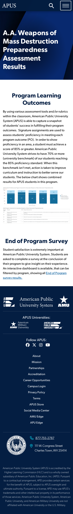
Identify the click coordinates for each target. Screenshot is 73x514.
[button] (28, 344)
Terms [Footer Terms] (36, 398)
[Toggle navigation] (65, 5)
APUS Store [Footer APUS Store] (36, 404)
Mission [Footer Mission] (36, 362)
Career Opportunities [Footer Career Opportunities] (36, 380)
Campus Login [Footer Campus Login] (37, 386)
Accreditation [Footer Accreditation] (36, 374)
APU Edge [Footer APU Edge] (36, 422)
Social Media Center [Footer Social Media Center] (36, 410)
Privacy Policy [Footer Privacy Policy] (36, 392)
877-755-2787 (44, 438)
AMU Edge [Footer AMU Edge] (36, 416)
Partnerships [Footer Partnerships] (36, 368)
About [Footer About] (36, 356)
